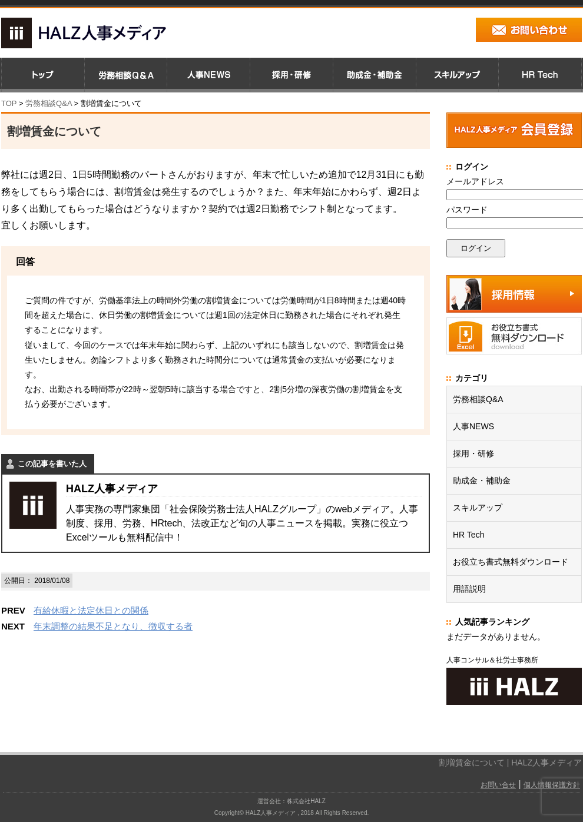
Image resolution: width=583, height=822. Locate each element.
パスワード (467, 209)
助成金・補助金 (482, 480)
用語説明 (469, 589)
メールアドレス (475, 181)
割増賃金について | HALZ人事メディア (510, 762)
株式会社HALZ (306, 801)
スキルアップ (477, 507)
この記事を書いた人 (52, 463)
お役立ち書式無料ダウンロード (510, 561)
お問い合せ (498, 785)
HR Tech (468, 534)
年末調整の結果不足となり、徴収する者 (113, 626)
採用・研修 (473, 453)
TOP (8, 103)
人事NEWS (473, 426)
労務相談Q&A (48, 103)
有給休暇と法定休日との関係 (91, 610)
